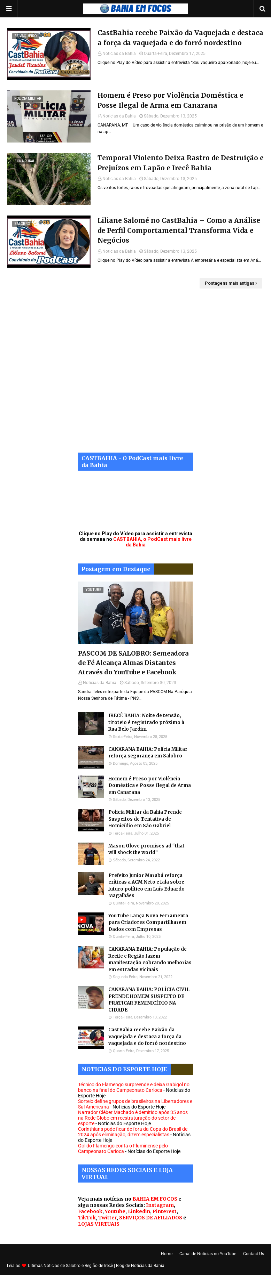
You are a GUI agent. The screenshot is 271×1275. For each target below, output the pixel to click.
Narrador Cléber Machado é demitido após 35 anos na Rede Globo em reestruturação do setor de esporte (133, 1118)
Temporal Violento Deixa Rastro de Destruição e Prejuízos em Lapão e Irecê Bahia (181, 163)
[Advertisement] (135, 376)
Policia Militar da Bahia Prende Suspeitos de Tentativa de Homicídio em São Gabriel (145, 819)
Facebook (90, 1211)
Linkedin (139, 1211)
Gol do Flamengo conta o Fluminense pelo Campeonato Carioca (123, 1148)
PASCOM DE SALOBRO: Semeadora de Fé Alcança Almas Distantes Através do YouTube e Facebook (133, 662)
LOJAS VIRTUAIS (98, 1224)
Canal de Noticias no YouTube (207, 1253)
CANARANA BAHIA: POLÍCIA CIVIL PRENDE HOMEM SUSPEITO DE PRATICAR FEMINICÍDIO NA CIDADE (148, 999)
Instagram (160, 1205)
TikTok (87, 1218)
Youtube (115, 1211)
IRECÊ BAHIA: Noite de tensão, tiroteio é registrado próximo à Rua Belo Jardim (146, 722)
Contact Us (253, 1253)
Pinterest (165, 1211)
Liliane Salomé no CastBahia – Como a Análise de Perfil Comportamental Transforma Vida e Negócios (179, 230)
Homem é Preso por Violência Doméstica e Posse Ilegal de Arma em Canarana (170, 100)
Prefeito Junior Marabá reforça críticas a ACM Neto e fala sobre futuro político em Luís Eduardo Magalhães (146, 885)
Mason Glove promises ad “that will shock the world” (146, 849)
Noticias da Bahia (119, 53)
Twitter (107, 1218)
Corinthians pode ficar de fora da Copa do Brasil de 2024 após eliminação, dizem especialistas (132, 1131)
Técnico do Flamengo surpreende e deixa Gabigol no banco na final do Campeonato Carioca (133, 1087)
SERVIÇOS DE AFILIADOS (150, 1218)
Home (166, 1253)
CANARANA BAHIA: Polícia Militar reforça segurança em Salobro (147, 752)
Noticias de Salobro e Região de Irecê (79, 1265)
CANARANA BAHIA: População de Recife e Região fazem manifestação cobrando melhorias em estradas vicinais (150, 959)
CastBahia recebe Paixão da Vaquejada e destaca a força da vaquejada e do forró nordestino (180, 38)
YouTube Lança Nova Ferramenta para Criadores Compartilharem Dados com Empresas (148, 922)
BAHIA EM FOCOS (154, 1199)
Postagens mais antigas (229, 283)
